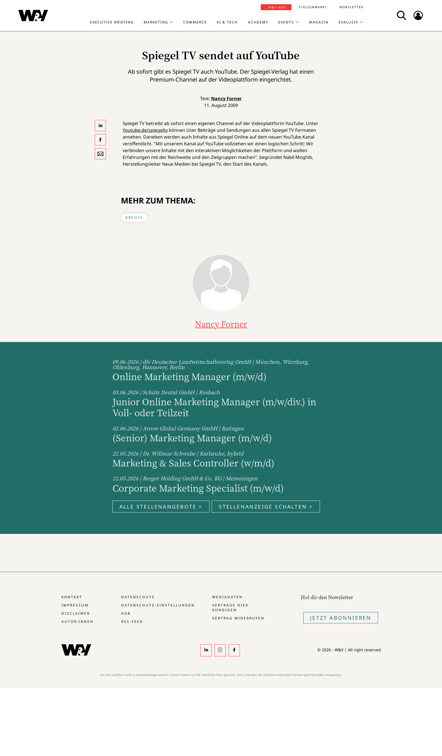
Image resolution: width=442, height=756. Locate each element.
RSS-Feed (132, 621)
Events (286, 22)
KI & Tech (227, 22)
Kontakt (71, 597)
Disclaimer (75, 613)
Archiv (134, 217)
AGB (126, 613)
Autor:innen (77, 621)
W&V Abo (277, 7)
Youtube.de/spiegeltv (145, 130)
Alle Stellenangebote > (161, 506)
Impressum (75, 605)
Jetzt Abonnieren (340, 617)
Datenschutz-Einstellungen (158, 605)
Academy (258, 22)
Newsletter (351, 7)
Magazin (319, 22)
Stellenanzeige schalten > (266, 506)
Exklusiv (348, 22)
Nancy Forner (226, 98)
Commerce (195, 22)
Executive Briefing (112, 22)
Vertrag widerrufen (238, 618)
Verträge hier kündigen (230, 607)
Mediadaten (227, 597)
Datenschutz (138, 597)
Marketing (156, 22)
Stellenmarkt (313, 7)
